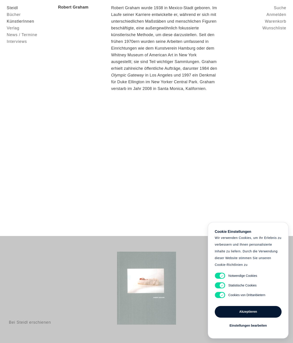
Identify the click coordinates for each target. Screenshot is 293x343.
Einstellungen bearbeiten (248, 325)
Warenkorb (275, 21)
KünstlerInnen (20, 21)
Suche (280, 8)
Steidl (12, 8)
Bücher (14, 14)
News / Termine (22, 35)
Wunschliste (274, 28)
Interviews (17, 41)
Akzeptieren (248, 311)
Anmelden (276, 14)
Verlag (13, 28)
